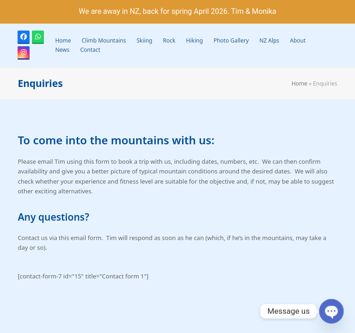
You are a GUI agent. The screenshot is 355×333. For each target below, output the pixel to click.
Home (299, 83)
